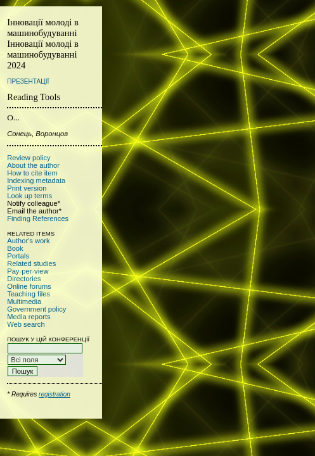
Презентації (28, 81)
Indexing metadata (36, 180)
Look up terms (29, 196)
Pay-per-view (27, 271)
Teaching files (28, 294)
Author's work (28, 240)
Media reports (28, 316)
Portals (18, 256)
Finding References (37, 218)
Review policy (28, 158)
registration (54, 394)
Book (15, 248)
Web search (26, 324)
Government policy (36, 309)
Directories (24, 278)
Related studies (31, 263)
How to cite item (32, 173)
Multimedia (24, 301)
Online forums (29, 286)
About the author (33, 165)
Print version (26, 188)
